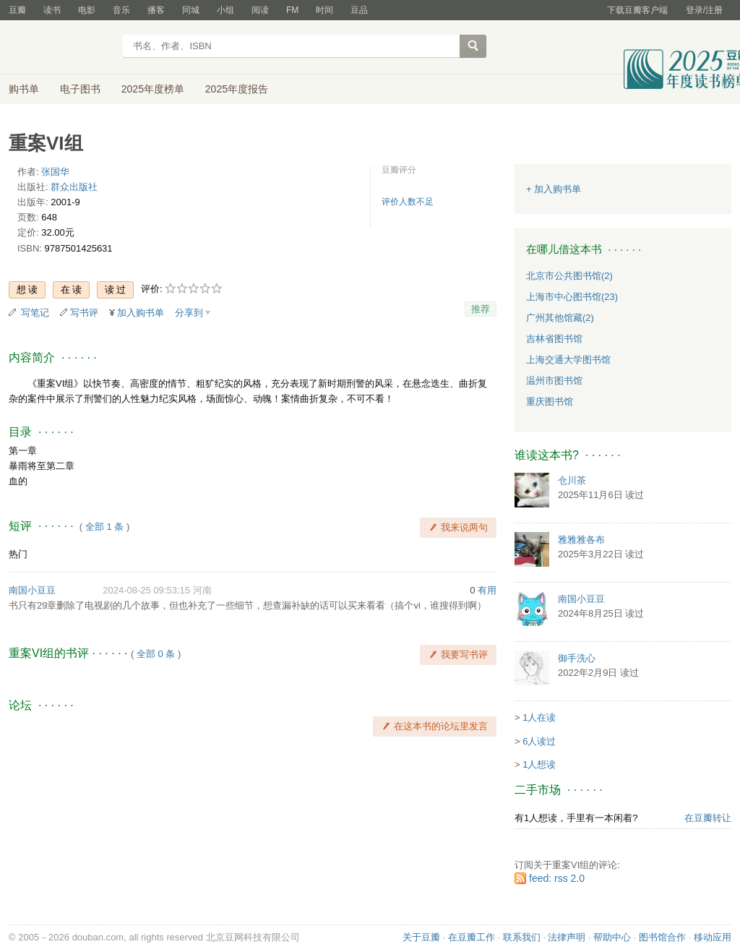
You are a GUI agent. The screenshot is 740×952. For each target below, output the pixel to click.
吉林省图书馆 (554, 338)
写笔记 (35, 312)
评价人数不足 (408, 202)
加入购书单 (140, 312)
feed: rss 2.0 (557, 878)
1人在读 (539, 717)
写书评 (84, 312)
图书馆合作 (662, 937)
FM (292, 10)
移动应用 (712, 937)
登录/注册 (704, 10)
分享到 (189, 312)
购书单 (24, 89)
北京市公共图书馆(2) (569, 275)
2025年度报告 (236, 89)
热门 (18, 554)
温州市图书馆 (554, 380)
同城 (190, 10)
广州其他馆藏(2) (560, 317)
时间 (324, 10)
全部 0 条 (156, 653)
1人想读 (539, 764)
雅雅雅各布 (581, 539)
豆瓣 (17, 10)
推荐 (480, 309)
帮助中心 (612, 937)
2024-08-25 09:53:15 (146, 590)
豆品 (359, 10)
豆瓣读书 (61, 47)
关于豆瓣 (421, 937)
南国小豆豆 (32, 590)
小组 (225, 10)
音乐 (121, 10)
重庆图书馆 (549, 401)
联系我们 (522, 937)
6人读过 (539, 741)
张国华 (55, 171)
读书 (52, 10)
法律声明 (566, 937)
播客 (156, 10)
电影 (86, 10)
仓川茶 (572, 480)
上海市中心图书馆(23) (572, 296)
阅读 (260, 10)
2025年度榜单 (152, 89)
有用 (487, 590)
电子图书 (80, 89)
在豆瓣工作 (471, 937)
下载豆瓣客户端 (637, 10)
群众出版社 (74, 186)
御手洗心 (576, 658)
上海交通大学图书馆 (568, 359)
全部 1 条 (104, 526)
